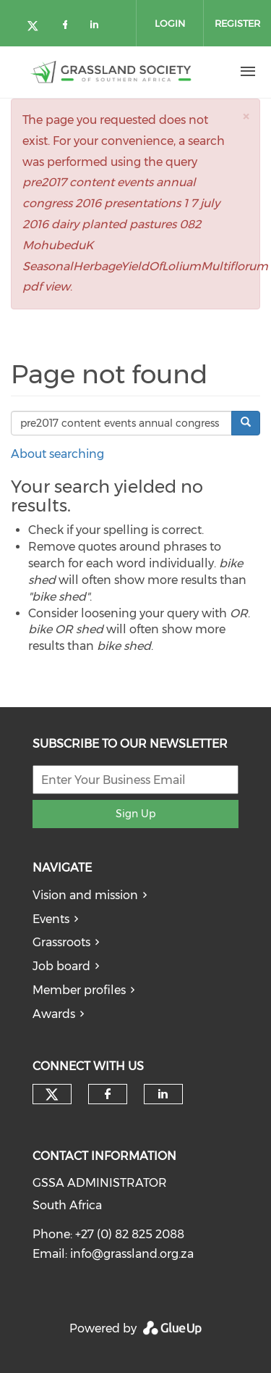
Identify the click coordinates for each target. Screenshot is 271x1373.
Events (51, 919)
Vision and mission (85, 895)
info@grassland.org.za (132, 1254)
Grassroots (61, 942)
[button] (245, 116)
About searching (57, 454)
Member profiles (79, 990)
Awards (54, 1014)
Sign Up (135, 813)
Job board (61, 966)
